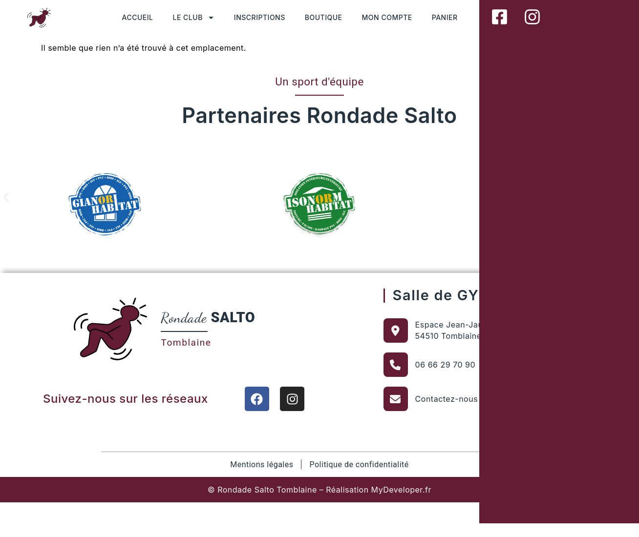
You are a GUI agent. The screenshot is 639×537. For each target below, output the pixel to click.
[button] (6, 197)
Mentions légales (261, 464)
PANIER (445, 17)
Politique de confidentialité (358, 464)
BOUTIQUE (323, 17)
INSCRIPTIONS (259, 17)
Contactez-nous (446, 399)
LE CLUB (193, 17)
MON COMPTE (387, 17)
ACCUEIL (137, 17)
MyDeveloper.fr (401, 490)
